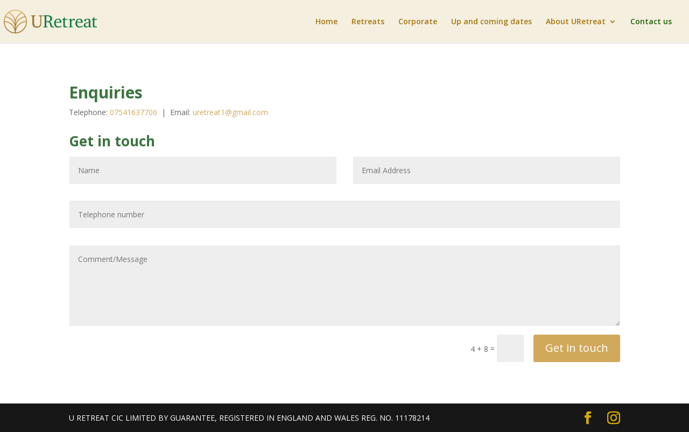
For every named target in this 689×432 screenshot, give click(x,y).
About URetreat (576, 22)
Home (326, 22)
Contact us (651, 22)
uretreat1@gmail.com (230, 112)
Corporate (417, 22)
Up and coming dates (491, 22)
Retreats (367, 22)
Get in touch (576, 348)
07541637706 (134, 112)
